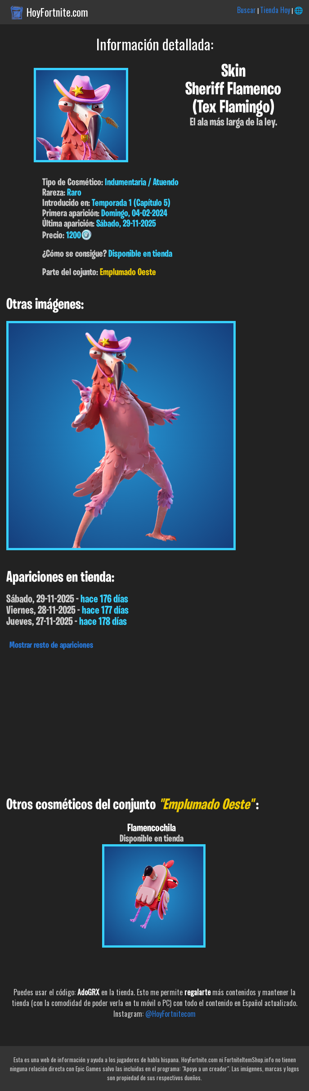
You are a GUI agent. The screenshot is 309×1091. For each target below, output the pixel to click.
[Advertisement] (154, 721)
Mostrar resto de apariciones (51, 645)
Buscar (246, 9)
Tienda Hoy (275, 9)
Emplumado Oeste (128, 272)
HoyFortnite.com (57, 12)
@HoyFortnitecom (170, 1013)
